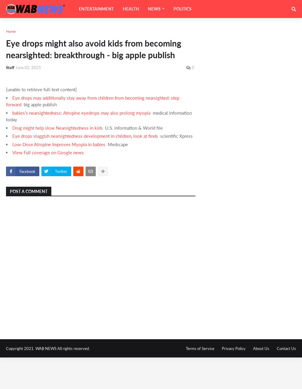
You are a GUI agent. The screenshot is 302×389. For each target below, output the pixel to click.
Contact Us (286, 348)
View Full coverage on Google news (48, 152)
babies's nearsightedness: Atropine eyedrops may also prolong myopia (81, 113)
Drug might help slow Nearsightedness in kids (57, 128)
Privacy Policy (234, 348)
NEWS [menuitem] (154, 8)
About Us (261, 348)
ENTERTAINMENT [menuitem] (96, 8)
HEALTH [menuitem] (131, 8)
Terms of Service (200, 348)
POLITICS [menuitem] (183, 8)
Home (11, 31)
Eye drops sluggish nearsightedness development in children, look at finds (85, 136)
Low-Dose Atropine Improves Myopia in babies (58, 144)
